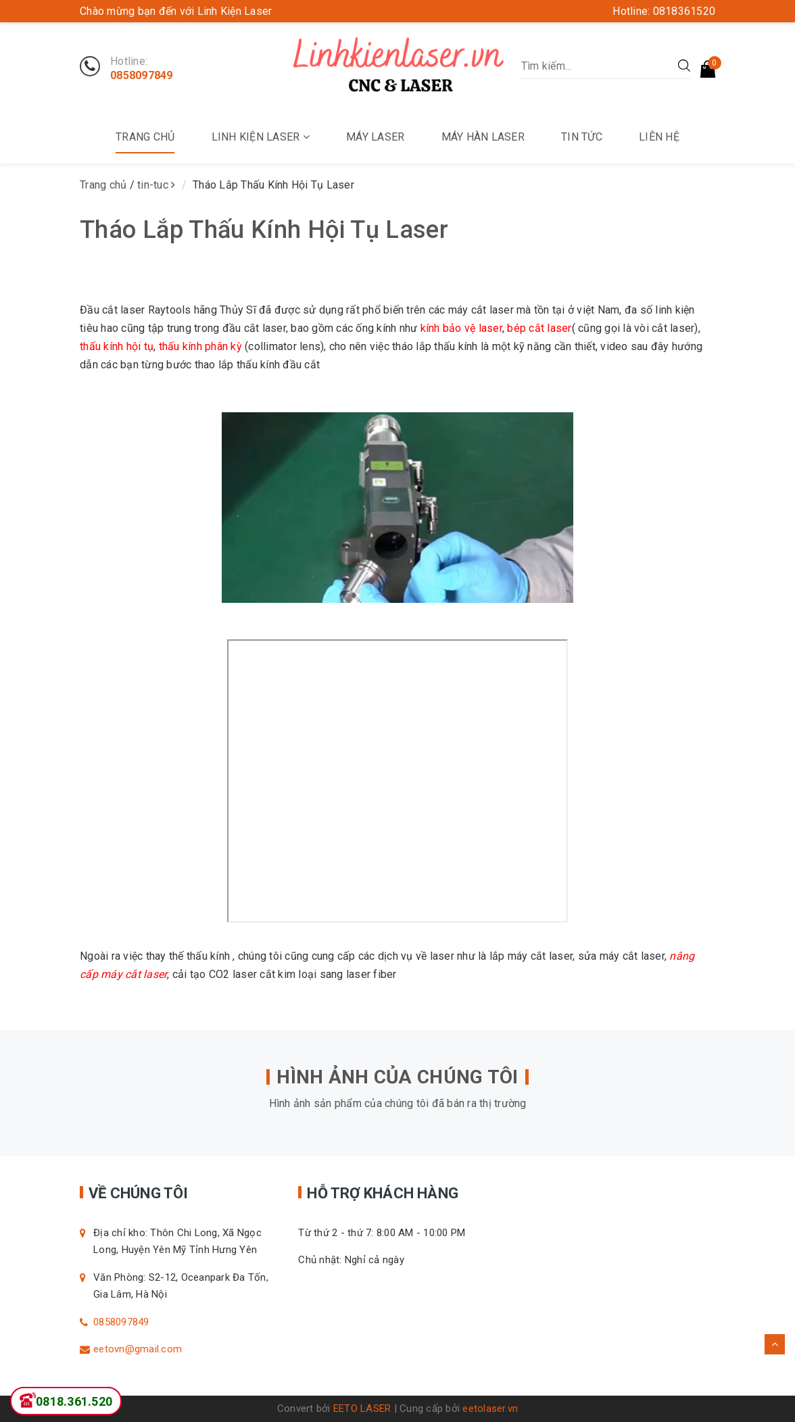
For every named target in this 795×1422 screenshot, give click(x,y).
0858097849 (141, 75)
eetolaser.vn (490, 1408)
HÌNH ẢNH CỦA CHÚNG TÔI (397, 1077)
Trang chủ (145, 136)
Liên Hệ (659, 136)
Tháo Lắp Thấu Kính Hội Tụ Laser (264, 230)
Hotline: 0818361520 (663, 11)
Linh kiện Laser (261, 136)
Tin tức (581, 136)
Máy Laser (375, 136)
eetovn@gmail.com (137, 1349)
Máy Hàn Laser (483, 136)
